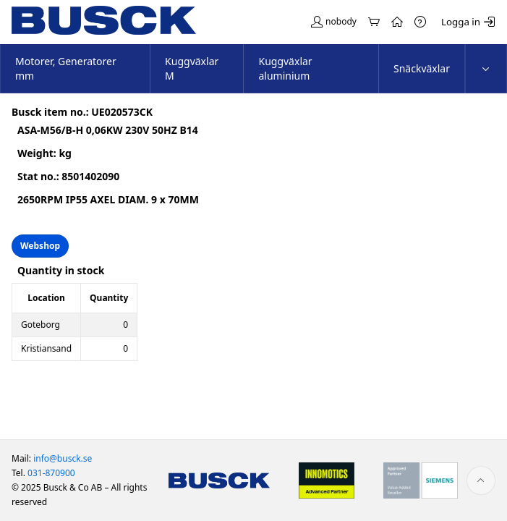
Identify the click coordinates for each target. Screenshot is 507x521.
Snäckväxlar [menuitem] (421, 68)
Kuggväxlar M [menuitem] (191, 68)
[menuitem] (486, 68)
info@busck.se (62, 458)
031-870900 (51, 473)
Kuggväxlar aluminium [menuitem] (285, 68)
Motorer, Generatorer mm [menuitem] (65, 68)
